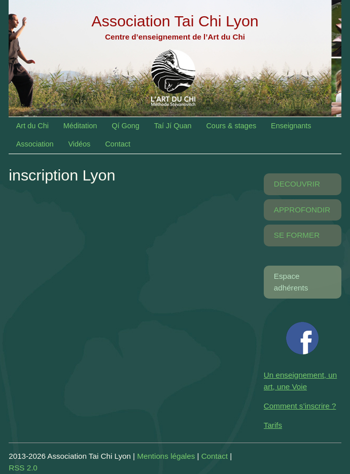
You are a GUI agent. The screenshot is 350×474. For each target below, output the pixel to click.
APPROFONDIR (302, 209)
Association (35, 144)
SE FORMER (297, 235)
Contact (117, 144)
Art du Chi (32, 126)
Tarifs (273, 425)
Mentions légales (166, 456)
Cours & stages (231, 126)
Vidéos (79, 144)
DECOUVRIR (297, 183)
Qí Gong (125, 126)
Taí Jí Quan (173, 126)
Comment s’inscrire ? (300, 406)
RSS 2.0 (23, 467)
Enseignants (291, 126)
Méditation (80, 126)
